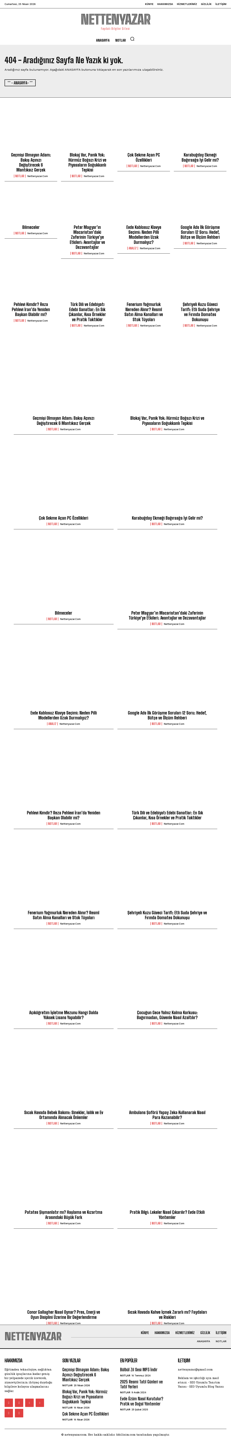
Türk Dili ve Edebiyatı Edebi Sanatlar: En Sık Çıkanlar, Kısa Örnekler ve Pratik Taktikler (87, 312)
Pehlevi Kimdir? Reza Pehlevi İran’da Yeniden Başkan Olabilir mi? (31, 309)
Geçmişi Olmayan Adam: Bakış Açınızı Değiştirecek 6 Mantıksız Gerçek (31, 162)
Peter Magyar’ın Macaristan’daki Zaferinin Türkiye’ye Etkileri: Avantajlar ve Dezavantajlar (87, 237)
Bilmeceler (31, 227)
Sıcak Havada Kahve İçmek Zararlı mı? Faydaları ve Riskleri (167, 1315)
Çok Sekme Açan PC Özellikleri (144, 157)
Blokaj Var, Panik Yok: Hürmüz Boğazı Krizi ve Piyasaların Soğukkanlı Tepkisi (87, 162)
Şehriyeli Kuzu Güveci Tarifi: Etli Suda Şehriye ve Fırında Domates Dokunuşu (200, 312)
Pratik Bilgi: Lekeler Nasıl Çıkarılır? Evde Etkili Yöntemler (167, 1215)
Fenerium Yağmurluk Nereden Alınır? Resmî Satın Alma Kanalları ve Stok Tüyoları (143, 312)
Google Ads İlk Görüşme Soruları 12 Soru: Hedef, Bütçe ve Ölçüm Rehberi (200, 232)
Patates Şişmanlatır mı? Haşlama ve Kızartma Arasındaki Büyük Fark (63, 1215)
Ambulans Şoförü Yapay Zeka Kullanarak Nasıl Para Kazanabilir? (167, 1115)
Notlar (19, 176)
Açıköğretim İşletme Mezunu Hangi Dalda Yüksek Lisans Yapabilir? (63, 1015)
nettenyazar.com (37, 176)
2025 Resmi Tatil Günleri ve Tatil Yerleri (141, 1384)
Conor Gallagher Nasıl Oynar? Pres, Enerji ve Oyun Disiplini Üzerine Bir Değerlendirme (63, 1315)
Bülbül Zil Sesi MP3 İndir (138, 1369)
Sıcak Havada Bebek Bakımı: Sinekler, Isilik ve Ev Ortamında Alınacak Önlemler (63, 1115)
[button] (132, 38)
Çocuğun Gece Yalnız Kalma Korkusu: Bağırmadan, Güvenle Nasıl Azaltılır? (167, 1015)
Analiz (133, 248)
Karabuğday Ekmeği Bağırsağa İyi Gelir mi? (200, 157)
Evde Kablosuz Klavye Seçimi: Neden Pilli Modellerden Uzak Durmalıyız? (143, 235)
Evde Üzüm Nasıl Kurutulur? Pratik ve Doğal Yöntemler (141, 1401)
